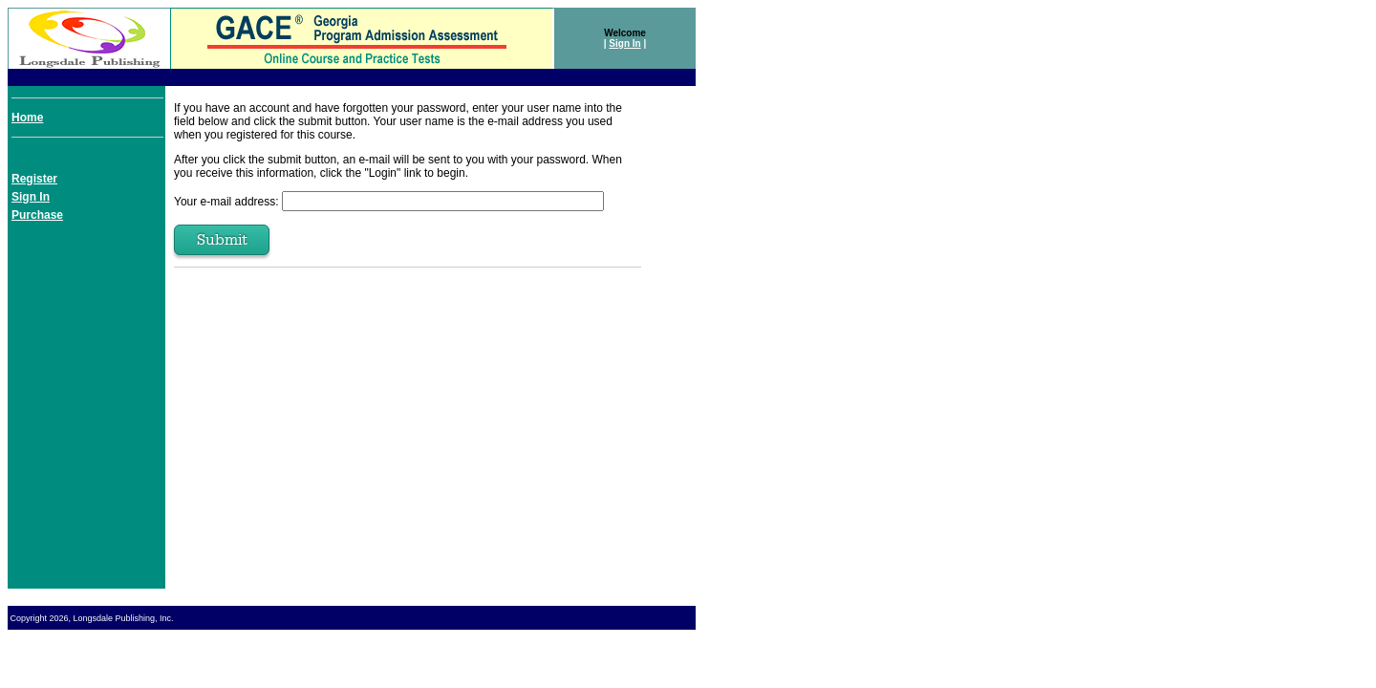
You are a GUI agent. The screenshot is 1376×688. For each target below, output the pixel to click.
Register (34, 178)
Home (27, 117)
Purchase (37, 215)
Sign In (624, 43)
